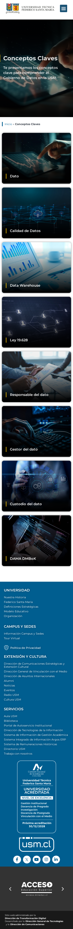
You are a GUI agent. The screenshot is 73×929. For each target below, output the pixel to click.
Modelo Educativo (16, 611)
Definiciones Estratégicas (21, 606)
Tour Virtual (12, 638)
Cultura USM (12, 699)
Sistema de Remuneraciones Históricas (30, 744)
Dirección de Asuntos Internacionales (29, 676)
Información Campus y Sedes (24, 633)
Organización (13, 616)
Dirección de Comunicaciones (27, 924)
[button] (63, 5)
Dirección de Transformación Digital (25, 918)
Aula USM (10, 716)
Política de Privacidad (25, 648)
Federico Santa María (18, 602)
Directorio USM (14, 749)
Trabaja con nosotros (18, 753)
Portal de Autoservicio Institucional (28, 725)
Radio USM (11, 695)
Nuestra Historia (15, 597)
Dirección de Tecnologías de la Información (33, 730)
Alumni (9, 681)
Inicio (8, 124)
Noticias (9, 685)
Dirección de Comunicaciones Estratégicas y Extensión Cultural (34, 665)
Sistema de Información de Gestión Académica (36, 735)
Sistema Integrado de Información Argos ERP (35, 739)
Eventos (9, 690)
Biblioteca (11, 721)
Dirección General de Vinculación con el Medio (35, 671)
